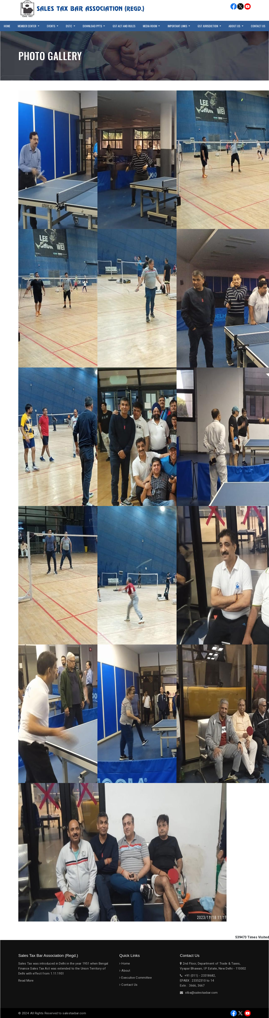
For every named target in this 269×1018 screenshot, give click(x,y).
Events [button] (51, 26)
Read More (26, 980)
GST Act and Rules (124, 26)
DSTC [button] (69, 26)
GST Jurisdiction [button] (208, 26)
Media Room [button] (150, 26)
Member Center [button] (27, 26)
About (125, 970)
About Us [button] (235, 26)
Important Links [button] (178, 26)
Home (7, 26)
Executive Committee (136, 978)
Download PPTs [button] (93, 26)
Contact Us (129, 985)
